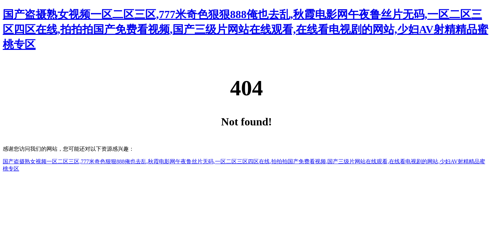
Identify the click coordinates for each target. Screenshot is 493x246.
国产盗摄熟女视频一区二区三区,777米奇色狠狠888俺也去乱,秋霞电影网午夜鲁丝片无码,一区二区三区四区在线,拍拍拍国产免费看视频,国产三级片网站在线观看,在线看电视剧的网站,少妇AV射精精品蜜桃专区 (245, 29)
